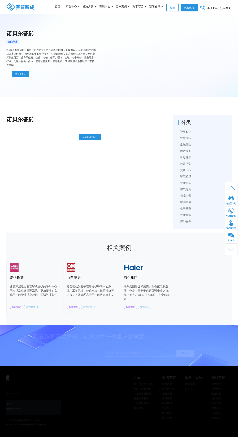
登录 (172, 7)
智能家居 (13, 41)
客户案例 (121, 6)
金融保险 (185, 144)
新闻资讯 (154, 6)
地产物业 (185, 150)
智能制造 (185, 214)
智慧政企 (185, 131)
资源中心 (104, 6)
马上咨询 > (20, 74)
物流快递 (185, 195)
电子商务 (185, 208)
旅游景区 (185, 202)
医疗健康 (185, 157)
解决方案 (88, 6)
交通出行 (185, 170)
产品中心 (71, 6)
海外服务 (185, 221)
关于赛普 (138, 6)
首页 (57, 6)
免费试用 (189, 7)
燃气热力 (185, 189)
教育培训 (185, 163)
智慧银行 (185, 138)
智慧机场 (185, 176)
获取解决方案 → (90, 137)
